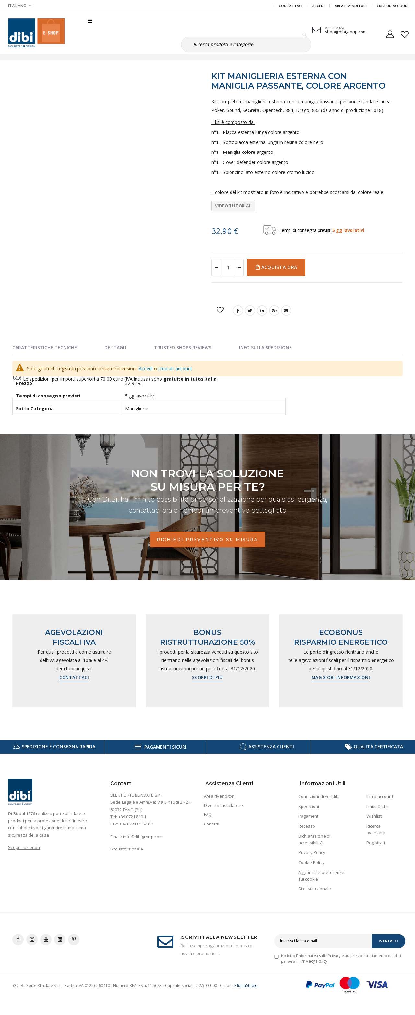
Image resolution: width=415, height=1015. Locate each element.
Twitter (250, 310)
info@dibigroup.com (143, 836)
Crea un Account (393, 5)
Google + (274, 310)
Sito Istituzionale (314, 889)
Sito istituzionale (126, 849)
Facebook (238, 310)
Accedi (318, 5)
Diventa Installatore (223, 805)
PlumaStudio (246, 985)
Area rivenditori (219, 796)
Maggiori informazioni (341, 677)
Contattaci (290, 5)
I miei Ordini (378, 806)
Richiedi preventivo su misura (207, 539)
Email (286, 310)
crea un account (175, 368)
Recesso (306, 826)
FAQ (208, 814)
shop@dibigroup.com (346, 32)
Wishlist (374, 816)
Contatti (211, 824)
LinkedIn (262, 310)
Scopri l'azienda (24, 847)
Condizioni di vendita (319, 796)
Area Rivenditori (351, 5)
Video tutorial (233, 206)
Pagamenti (309, 816)
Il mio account (379, 796)
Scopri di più (207, 677)
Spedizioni (308, 806)
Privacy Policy (311, 852)
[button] (404, 33)
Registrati (375, 843)
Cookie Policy (311, 862)
